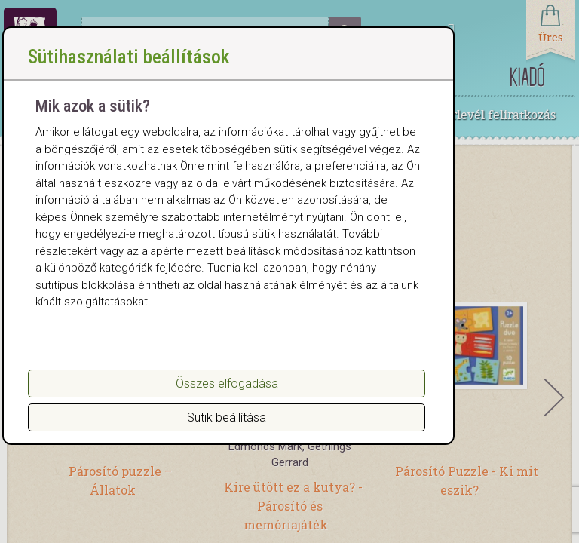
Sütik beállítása (226, 433)
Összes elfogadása (227, 399)
